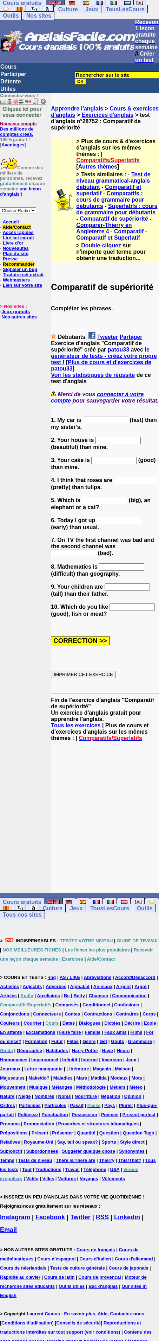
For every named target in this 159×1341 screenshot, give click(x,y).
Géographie (29, 1050)
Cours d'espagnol (56, 1258)
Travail (72, 1169)
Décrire (132, 1023)
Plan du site (15, 253)
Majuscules (12, 1078)
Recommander (18, 264)
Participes (30, 1105)
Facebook (50, 1217)
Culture (68, 9)
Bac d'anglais (103, 1286)
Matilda (99, 1078)
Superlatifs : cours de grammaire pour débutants (116, 209)
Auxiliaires (48, 995)
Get (103, 1041)
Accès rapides (17, 232)
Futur (57, 1041)
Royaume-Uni (38, 1142)
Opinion (132, 1096)
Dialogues (89, 1023)
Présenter (62, 1133)
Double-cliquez (101, 245)
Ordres (7, 1105)
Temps (7, 1160)
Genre (89, 1041)
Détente (10, 81)
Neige (24, 1096)
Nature (7, 1096)
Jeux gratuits (15, 311)
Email (8, 1229)
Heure (123, 1050)
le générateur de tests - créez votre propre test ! (104, 356)
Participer (13, 74)
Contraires (127, 1014)
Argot (140, 986)
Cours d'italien (95, 1258)
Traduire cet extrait (23, 274)
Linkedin (127, 1217)
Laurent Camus (43, 1313)
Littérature (77, 1068)
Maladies (63, 1078)
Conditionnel (96, 1004)
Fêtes (73, 1041)
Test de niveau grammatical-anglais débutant (113, 180)
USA (115, 1169)
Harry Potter (85, 1050)
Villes (48, 1178)
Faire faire (70, 1032)
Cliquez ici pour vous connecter (22, 112)
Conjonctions (14, 1014)
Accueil (10, 221)
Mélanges (62, 1087)
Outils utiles (72, 1286)
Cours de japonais (128, 1268)
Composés (67, 1004)
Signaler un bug (20, 269)
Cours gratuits (22, 902)
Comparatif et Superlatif (108, 238)
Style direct (132, 1142)
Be (67, 995)
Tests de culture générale (77, 1268)
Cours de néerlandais (23, 1268)
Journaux (10, 1068)
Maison (123, 1068)
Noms (64, 1096)
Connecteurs (47, 1014)
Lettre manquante (43, 1068)
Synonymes (132, 1151)
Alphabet (80, 986)
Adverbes (56, 986)
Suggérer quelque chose (88, 1151)
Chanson (98, 995)
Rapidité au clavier (20, 1277)
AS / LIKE (70, 977)
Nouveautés (16, 248)
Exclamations (40, 1032)
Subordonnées (42, 1151)
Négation (110, 1096)
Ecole (150, 1023)
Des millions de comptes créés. (18, 129)
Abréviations (98, 977)
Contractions (98, 1014)
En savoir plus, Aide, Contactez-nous (104, 1313)
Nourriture (86, 1096)
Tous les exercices (75, 725)
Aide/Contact (16, 227)
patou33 (118, 350)
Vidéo (32, 1178)
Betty (79, 995)
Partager (131, 337)
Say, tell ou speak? (77, 1142)
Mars (82, 1078)
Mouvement (12, 1087)
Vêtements (113, 1178)
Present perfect (138, 1114)
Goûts (117, 1041)
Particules (55, 1105)
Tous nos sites (22, 915)
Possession (84, 1114)
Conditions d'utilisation (26, 1323)
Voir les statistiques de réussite (93, 375)
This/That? (129, 1160)
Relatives (10, 1142)
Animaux (103, 986)
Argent (123, 986)
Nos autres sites (19, 317)
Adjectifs (32, 986)
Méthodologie (91, 1087)
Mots (137, 1078)
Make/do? (38, 1078)
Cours (8, 67)
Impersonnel (44, 1059)
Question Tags (138, 1133)
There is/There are (75, 1160)
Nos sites (38, 16)
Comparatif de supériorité (114, 219)
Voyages (89, 1178)
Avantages (12, 144)
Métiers (118, 1087)
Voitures (67, 1178)
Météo (136, 1087)
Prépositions (14, 1133)
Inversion (112, 1059)
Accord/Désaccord (135, 977)
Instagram (15, 1217)
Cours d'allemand (134, 1258)
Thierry (106, 1160)
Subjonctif (11, 1151)
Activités (9, 986)
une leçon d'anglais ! (20, 191)
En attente (11, 1032)
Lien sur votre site (22, 285)
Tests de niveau (35, 1160)
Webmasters (16, 280)
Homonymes (13, 1059)
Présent (40, 1133)
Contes (72, 1014)
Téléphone (95, 1169)
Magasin (102, 1068)
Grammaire (140, 1041)
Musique (38, 1087)
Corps (149, 1014)
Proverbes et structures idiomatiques (98, 1123)
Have (107, 1050)
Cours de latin (59, 1277)
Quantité (86, 1133)
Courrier (32, 1023)
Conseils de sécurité (79, 1323)
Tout (27, 1169)
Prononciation (39, 1123)
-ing (51, 977)
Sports (109, 1142)
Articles (8, 995)
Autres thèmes (97, 167)
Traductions (48, 1169)
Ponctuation (55, 1114)
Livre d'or (13, 243)
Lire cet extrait (18, 237)
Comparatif (129, 231)
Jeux (91, 9)
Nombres (44, 1096)
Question (109, 1133)
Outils (11, 16)
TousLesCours (125, 9)
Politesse (28, 1114)
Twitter (80, 1217)
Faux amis (115, 1032)
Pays (109, 1105)
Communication (129, 995)
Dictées (112, 1023)
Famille (92, 1032)
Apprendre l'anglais (77, 109)
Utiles (8, 89)
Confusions (126, 1004)
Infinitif (69, 1059)
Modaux (119, 1078)
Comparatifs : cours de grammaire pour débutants (110, 199)
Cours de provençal (99, 1277)
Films (137, 1032)
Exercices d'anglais (107, 115)
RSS (102, 1217)
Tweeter (107, 337)
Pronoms (10, 1123)
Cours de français (96, 1249)
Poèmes (110, 1114)
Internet (89, 1059)
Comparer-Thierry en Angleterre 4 (104, 228)
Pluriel (126, 1105)
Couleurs (10, 1023)
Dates (68, 1023)
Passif (77, 1105)
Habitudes (57, 1050)
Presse (10, 258)
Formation (36, 1041)
